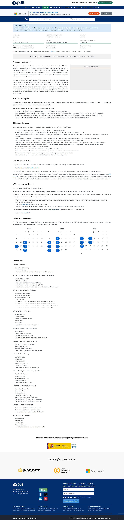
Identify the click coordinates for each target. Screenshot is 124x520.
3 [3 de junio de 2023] (70, 234)
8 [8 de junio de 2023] (61, 238)
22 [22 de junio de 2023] (62, 246)
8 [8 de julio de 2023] (102, 238)
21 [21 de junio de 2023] (57, 246)
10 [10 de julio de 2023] (82, 242)
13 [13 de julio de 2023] (94, 242)
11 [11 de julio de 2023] (86, 242)
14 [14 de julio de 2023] (98, 242)
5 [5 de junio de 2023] (49, 238)
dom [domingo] (42, 232)
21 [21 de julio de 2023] (98, 246)
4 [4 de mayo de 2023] (29, 234)
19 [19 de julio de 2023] (90, 246)
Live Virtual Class (49, 19)
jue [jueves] (29, 232)
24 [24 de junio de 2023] (70, 246)
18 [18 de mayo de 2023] (29, 242)
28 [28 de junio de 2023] (57, 250)
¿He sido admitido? (94, 507)
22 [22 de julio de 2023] (103, 246)
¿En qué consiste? (18, 507)
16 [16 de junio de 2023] (66, 242)
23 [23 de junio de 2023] (66, 246)
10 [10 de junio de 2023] (70, 238)
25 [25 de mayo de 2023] (29, 246)
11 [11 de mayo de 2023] (29, 238)
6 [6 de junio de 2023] (53, 238)
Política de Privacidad (84, 497)
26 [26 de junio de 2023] (49, 250)
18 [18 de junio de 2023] (74, 242)
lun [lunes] (17, 232)
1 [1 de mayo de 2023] (16, 234)
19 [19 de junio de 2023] (49, 246)
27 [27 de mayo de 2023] (37, 246)
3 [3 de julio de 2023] (81, 238)
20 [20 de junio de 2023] (53, 246)
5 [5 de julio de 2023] (90, 238)
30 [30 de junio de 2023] (66, 250)
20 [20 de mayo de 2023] (37, 242)
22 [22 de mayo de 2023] (16, 246)
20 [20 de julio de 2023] (94, 246)
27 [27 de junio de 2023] (53, 250)
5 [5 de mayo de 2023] (33, 234)
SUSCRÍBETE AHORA (71, 501)
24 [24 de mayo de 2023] (25, 246)
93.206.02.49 (26, 213)
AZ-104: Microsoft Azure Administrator (44, 12)
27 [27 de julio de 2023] (94, 250)
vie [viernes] (33, 232)
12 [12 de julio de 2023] (90, 242)
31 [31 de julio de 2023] (82, 253)
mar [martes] (21, 232)
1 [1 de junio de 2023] (61, 234)
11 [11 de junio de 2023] (74, 238)
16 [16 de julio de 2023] (107, 242)
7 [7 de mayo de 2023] (41, 234)
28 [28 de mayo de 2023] (42, 246)
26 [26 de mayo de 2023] (33, 246)
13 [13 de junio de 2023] (53, 242)
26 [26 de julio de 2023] (90, 250)
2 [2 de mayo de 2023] (20, 234)
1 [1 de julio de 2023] (102, 234)
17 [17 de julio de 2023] (82, 246)
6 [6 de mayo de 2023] (37, 234)
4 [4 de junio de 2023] (74, 234)
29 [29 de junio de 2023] (62, 250)
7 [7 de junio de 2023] (57, 238)
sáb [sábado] (38, 232)
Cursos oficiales (43, 507)
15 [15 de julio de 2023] (103, 242)
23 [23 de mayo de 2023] (21, 246)
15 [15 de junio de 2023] (62, 242)
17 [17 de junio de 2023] (70, 242)
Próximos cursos (68, 507)
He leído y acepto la (77, 497)
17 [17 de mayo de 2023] (25, 242)
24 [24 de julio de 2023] (82, 250)
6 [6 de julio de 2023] (94, 238)
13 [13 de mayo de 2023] (37, 238)
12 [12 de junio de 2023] (49, 242)
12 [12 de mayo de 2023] (33, 238)
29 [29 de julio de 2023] (103, 250)
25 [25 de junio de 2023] (74, 246)
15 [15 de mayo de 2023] (16, 242)
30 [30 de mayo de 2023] (21, 250)
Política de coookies (98, 518)
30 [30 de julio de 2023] (107, 250)
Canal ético (108, 518)
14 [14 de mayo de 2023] (42, 238)
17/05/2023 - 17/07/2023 (81, 19)
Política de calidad (75, 518)
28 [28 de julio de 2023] (98, 250)
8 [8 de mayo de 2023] (16, 238)
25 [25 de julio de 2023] (86, 250)
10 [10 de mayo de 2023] (25, 238)
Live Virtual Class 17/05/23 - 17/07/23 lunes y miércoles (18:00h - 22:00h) (50, 14)
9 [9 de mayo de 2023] (20, 238)
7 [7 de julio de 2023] (98, 238)
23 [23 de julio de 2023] (107, 246)
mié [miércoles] (25, 232)
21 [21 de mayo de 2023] (42, 242)
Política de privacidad (86, 518)
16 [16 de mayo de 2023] (21, 242)
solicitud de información (55, 210)
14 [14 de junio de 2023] (57, 242)
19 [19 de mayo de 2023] (33, 242)
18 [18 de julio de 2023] (86, 246)
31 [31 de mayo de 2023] (25, 250)
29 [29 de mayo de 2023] (16, 250)
